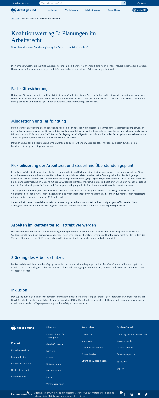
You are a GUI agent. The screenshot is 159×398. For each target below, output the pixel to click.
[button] (26, 343)
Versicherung (71, 10)
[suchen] (123, 3)
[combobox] (80, 3)
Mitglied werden (92, 10)
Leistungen (53, 10)
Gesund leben (114, 10)
